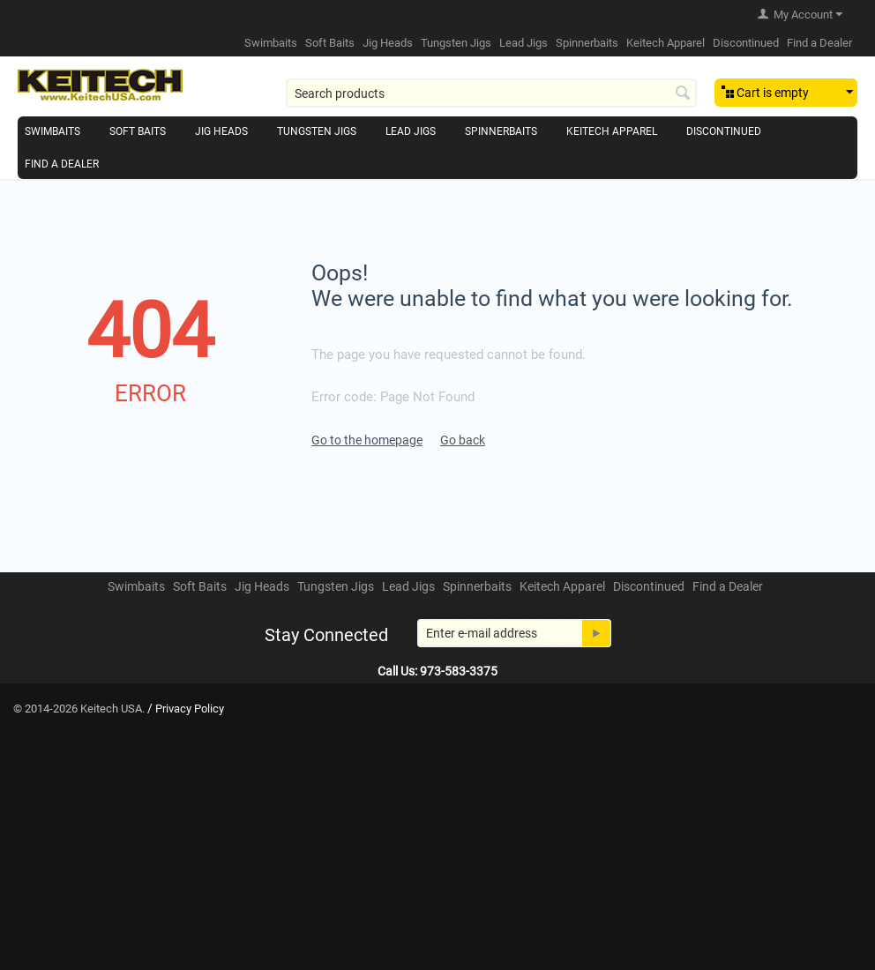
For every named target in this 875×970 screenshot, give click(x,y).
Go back (462, 440)
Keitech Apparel (665, 42)
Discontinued (746, 42)
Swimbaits (270, 42)
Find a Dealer (819, 42)
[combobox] (491, 93)
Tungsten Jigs (456, 42)
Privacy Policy (189, 708)
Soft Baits (330, 42)
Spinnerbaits (587, 42)
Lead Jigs (523, 42)
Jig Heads (388, 42)
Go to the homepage (367, 440)
